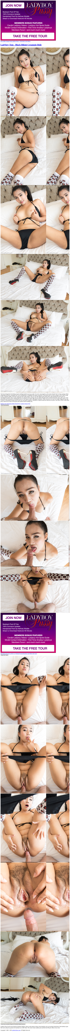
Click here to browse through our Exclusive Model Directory (13, 1024)
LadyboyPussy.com (16, 1030)
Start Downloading (5, 405)
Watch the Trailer (4, 655)
